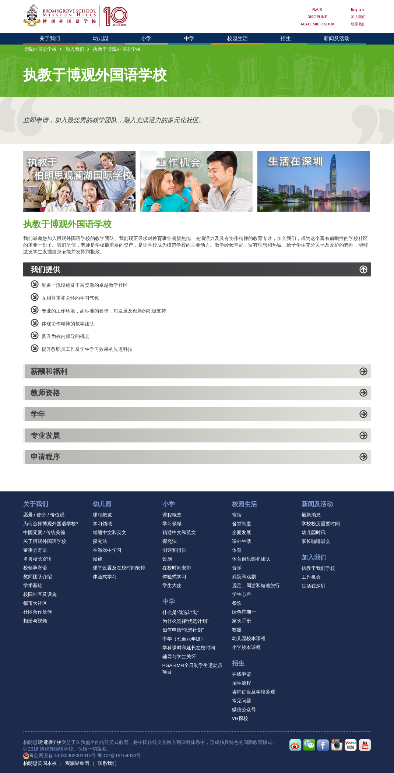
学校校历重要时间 (321, 523)
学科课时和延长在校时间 (188, 647)
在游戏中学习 (107, 550)
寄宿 (237, 515)
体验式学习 (105, 576)
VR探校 (240, 718)
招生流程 (241, 683)
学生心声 (241, 594)
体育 (237, 550)
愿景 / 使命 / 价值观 (44, 515)
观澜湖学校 (49, 742)
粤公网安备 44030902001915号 (62, 755)
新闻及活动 (336, 38)
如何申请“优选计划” (183, 630)
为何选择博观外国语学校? (50, 523)
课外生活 (241, 541)
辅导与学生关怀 (179, 656)
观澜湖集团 (77, 763)
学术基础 (32, 585)
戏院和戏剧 (244, 576)
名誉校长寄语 (37, 559)
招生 (286, 38)
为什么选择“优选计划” (185, 621)
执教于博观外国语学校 (117, 49)
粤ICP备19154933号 (119, 755)
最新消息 (311, 515)
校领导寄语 (35, 568)
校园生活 (237, 38)
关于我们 (49, 38)
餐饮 (237, 603)
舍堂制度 (241, 523)
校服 (237, 629)
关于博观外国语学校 (44, 541)
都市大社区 (35, 603)
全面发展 (241, 532)
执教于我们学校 (318, 568)
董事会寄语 (35, 550)
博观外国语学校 (40, 49)
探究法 (100, 541)
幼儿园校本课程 (248, 638)
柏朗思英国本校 (40, 763)
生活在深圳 (314, 586)
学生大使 (172, 585)
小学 (146, 38)
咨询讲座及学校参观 (253, 692)
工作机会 (311, 577)
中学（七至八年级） (183, 639)
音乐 (237, 568)
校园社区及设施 (40, 594)
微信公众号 (244, 709)
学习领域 (102, 523)
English (357, 9)
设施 (97, 559)
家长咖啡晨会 (316, 541)
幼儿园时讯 (314, 532)
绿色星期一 (244, 612)
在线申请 (241, 674)
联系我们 (358, 24)
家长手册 (241, 621)
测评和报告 (174, 550)
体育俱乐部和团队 (251, 559)
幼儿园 (100, 38)
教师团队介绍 (37, 576)
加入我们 (358, 16)
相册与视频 (35, 621)
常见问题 (241, 700)
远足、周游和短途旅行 (256, 585)
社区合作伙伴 (37, 612)
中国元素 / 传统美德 (44, 532)
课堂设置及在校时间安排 (119, 568)
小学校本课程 (246, 647)
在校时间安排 (176, 568)
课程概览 (102, 515)
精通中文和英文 (109, 532)
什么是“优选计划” (180, 612)
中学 (189, 38)
